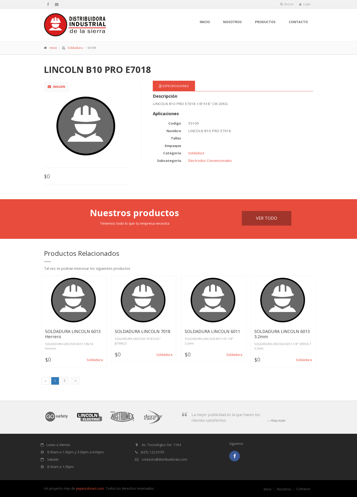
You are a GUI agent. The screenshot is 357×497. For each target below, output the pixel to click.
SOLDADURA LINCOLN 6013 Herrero (73, 334)
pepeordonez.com (90, 488)
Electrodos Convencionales (210, 160)
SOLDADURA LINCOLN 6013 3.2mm (282, 334)
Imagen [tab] (56, 86)
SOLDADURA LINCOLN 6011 (212, 331)
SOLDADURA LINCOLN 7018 (142, 331)
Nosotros (284, 489)
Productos (265, 22)
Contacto (298, 22)
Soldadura (75, 48)
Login (304, 4)
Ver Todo (266, 218)
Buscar (287, 4)
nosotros (232, 22)
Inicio (205, 22)
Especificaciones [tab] (174, 86)
